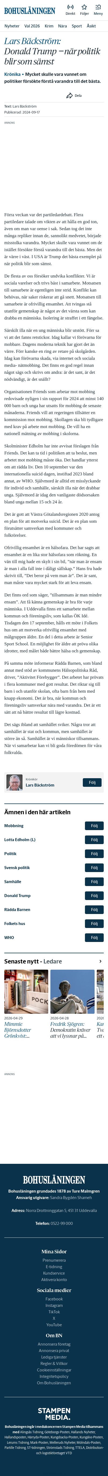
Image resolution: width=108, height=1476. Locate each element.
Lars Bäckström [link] (25, 106)
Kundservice (54, 1273)
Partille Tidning (15, 1448)
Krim (49, 26)
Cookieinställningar (54, 1369)
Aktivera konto (54, 1279)
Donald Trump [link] (17, 895)
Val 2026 (32, 26)
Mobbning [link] (13, 825)
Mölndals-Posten (88, 1443)
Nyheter (12, 26)
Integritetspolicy (54, 1376)
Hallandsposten (15, 1437)
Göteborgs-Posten (57, 1432)
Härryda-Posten (38, 1437)
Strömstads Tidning (60, 1448)
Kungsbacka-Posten (64, 1437)
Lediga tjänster (54, 1357)
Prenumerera (54, 1260)
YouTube (54, 1324)
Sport (77, 26)
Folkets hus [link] (14, 923)
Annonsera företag (54, 1344)
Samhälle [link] (12, 881)
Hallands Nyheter (83, 1432)
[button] (98, 10)
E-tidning (54, 1266)
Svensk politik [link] (17, 867)
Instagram (54, 1305)
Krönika (12, 74)
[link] (70, 10)
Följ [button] (92, 782)
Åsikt (91, 26)
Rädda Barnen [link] (17, 909)
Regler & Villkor (54, 1363)
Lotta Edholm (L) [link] (20, 839)
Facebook (54, 1298)
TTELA (80, 1448)
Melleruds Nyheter (62, 1443)
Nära (62, 26)
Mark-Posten (39, 1443)
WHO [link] (9, 937)
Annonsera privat (54, 1350)
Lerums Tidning (18, 1443)
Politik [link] (10, 853)
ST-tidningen (36, 1448)
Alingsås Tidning (31, 1432)
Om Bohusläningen (54, 1382)
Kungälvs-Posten (91, 1437)
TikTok (54, 1311)
